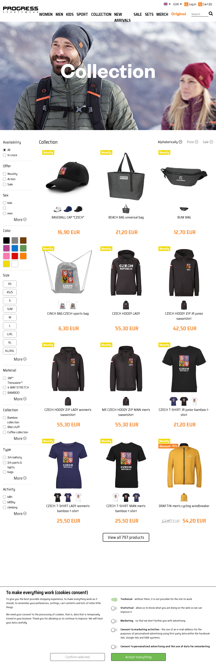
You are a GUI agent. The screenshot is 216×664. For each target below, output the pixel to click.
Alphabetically (170, 142)
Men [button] (59, 14)
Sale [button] (138, 14)
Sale (208, 142)
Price (193, 142)
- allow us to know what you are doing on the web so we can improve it (161, 610)
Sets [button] (149, 14)
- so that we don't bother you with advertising (152, 621)
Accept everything (138, 657)
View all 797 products (126, 537)
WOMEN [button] (46, 14)
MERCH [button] (162, 14)
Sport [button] (82, 14)
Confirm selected (78, 657)
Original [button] (178, 14)
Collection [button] (101, 14)
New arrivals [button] (122, 17)
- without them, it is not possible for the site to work (156, 599)
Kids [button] (70, 14)
